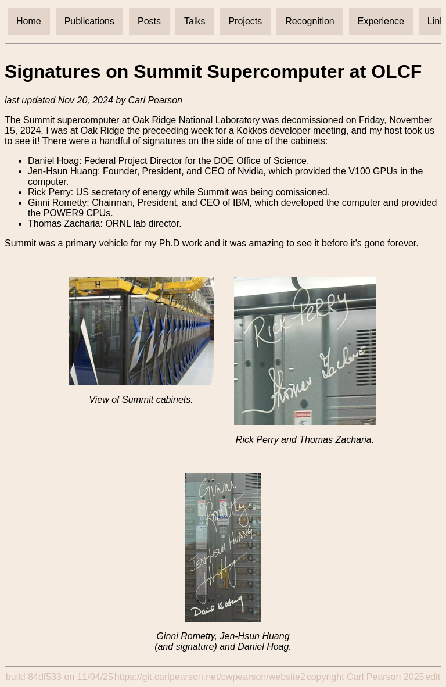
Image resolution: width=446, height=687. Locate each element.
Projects (245, 21)
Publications (89, 21)
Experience (381, 21)
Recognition (309, 21)
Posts (149, 21)
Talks (194, 21)
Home (28, 21)
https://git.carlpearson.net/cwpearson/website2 (209, 677)
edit (432, 677)
